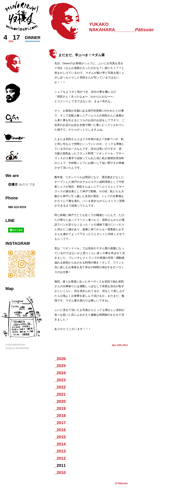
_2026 (60, 358)
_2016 (60, 430)
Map (9, 288)
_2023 (60, 380)
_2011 (60, 465)
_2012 (60, 458)
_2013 (60, 451)
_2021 (60, 394)
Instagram (17, 243)
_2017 (60, 422)
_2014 (60, 444)
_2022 (60, 387)
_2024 (60, 373)
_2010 (60, 472)
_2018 (60, 415)
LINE (10, 220)
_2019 (60, 408)
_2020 (60, 401)
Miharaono (22, 348)
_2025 (60, 365)
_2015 (60, 437)
